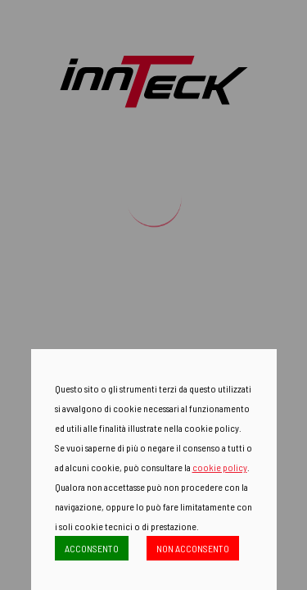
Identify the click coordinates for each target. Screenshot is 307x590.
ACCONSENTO (92, 548)
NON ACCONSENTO (192, 548)
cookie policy (219, 467)
